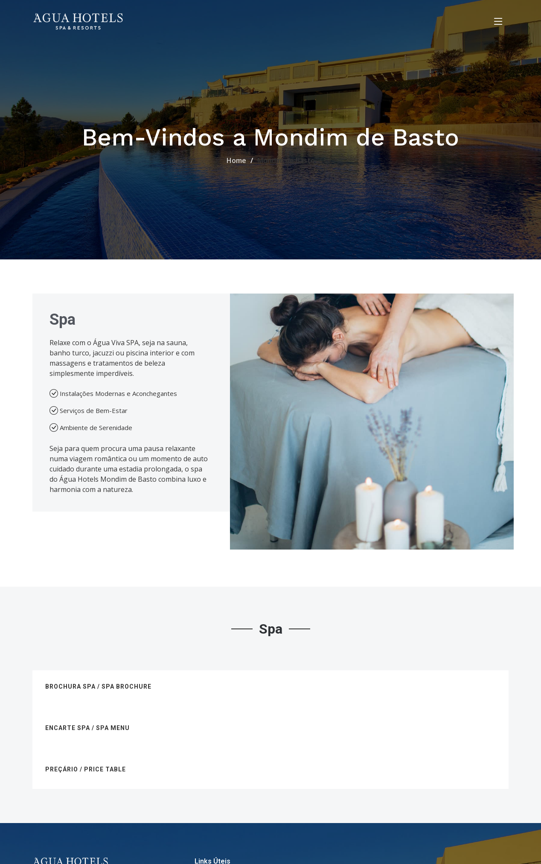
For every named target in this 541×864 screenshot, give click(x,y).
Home (236, 160)
